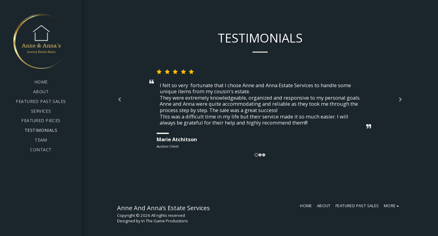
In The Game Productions (164, 221)
